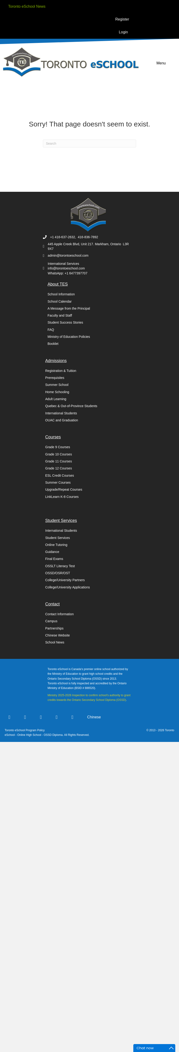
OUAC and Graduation (61, 420)
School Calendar (60, 301)
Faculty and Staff (60, 315)
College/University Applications (67, 587)
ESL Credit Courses (59, 475)
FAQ (51, 330)
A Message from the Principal (69, 308)
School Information (61, 294)
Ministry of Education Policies (69, 337)
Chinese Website (57, 635)
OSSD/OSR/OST (57, 573)
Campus (51, 621)
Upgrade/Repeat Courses (63, 489)
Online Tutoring (56, 545)
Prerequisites (54, 378)
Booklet (53, 344)
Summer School (57, 385)
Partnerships (54, 628)
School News (54, 642)
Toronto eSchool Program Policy (25, 730)
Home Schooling (57, 392)
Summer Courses (58, 482)
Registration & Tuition (60, 371)
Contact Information (59, 614)
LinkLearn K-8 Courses (62, 497)
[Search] (89, 143)
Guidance (52, 552)
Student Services (57, 538)
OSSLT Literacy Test (60, 566)
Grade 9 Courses (57, 447)
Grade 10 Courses (58, 454)
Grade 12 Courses (58, 468)
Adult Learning (55, 399)
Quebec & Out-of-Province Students (71, 406)
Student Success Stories (65, 322)
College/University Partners (65, 580)
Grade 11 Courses (58, 461)
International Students (61, 413)
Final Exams (54, 559)
